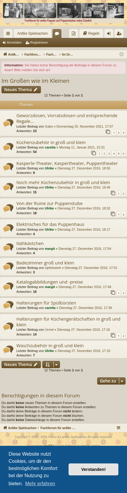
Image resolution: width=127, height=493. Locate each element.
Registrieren (39, 42)
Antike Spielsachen (32, 33)
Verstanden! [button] (93, 469)
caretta (50, 147)
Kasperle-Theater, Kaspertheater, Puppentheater (67, 163)
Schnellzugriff (9, 34)
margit (50, 248)
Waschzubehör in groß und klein (50, 345)
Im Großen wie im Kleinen (35, 81)
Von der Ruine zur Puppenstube (49, 203)
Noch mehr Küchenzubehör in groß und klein (63, 182)
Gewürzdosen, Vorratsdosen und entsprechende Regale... (66, 118)
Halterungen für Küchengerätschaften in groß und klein (68, 321)
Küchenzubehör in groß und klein (51, 142)
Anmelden (14, 42)
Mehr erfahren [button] (40, 483)
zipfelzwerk (53, 268)
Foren (58, 34)
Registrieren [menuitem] (120, 34)
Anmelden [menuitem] (110, 34)
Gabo (49, 126)
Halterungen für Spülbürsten (46, 303)
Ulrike (49, 168)
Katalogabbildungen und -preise (49, 282)
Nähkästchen (30, 243)
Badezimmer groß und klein (45, 263)
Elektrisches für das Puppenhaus (50, 224)
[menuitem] (73, 33)
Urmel (49, 329)
